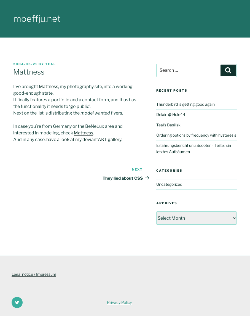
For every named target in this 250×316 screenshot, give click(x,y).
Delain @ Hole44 (170, 114)
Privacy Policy (119, 302)
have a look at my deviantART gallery (83, 139)
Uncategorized (169, 184)
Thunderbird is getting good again (185, 104)
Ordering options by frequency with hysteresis (196, 135)
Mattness (48, 86)
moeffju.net (37, 18)
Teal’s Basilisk (168, 125)
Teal (50, 64)
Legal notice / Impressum (34, 274)
